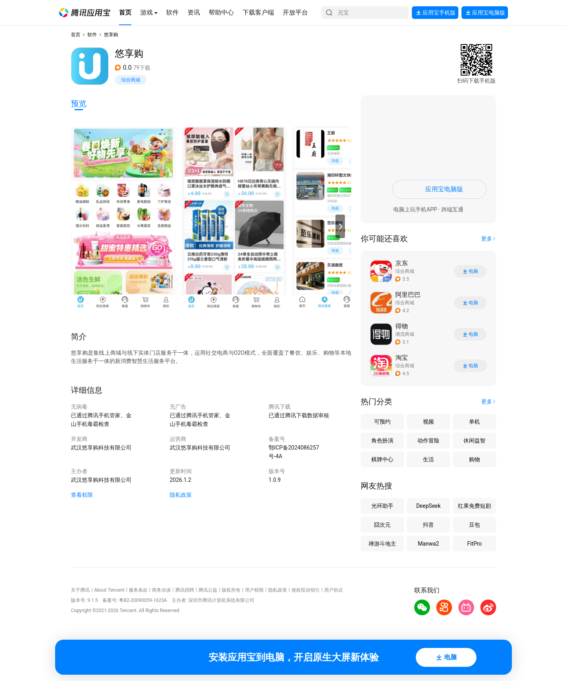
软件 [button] (92, 34)
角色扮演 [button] (382, 440)
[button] (84, 12)
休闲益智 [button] (474, 440)
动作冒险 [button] (428, 440)
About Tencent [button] (109, 590)
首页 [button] (75, 34)
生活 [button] (428, 459)
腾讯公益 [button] (207, 590)
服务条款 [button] (138, 590)
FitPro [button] (474, 543)
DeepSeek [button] (428, 506)
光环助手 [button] (382, 506)
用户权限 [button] (254, 590)
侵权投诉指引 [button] (305, 590)
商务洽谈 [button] (161, 590)
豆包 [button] (474, 525)
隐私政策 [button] (181, 495)
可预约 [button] (382, 421)
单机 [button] (474, 421)
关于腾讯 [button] (80, 590)
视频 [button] (428, 421)
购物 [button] (474, 459)
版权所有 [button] (231, 590)
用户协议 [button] (333, 590)
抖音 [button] (428, 525)
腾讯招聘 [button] (184, 590)
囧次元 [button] (382, 525)
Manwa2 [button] (428, 543)
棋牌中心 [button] (382, 459)
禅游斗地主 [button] (382, 543)
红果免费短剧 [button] (474, 506)
